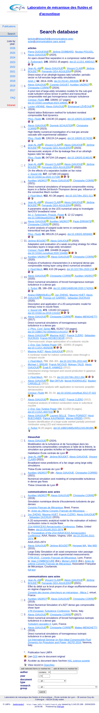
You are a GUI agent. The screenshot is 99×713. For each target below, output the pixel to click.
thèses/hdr (43, 39)
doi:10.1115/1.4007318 (42, 412)
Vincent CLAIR (75, 68)
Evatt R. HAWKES (53, 367)
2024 (12, 57)
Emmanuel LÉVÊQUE (80, 106)
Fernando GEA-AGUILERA (56, 71)
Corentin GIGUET (59, 84)
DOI (35, 656)
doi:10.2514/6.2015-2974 (51, 529)
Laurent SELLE (58, 415)
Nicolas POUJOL (84, 52)
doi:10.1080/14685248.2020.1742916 (75, 288)
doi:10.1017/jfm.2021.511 (80, 195)
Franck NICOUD (58, 364)
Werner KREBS (74, 418)
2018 (12, 85)
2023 (12, 62)
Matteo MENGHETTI (86, 316)
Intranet (11, 105)
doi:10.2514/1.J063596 (68, 81)
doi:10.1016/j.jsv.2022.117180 (45, 177)
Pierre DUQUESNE (38, 52)
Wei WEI (92, 545)
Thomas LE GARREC (54, 298)
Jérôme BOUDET (37, 241)
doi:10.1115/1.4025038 (42, 348)
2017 (12, 90)
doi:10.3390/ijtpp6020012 (43, 218)
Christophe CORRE (38, 87)
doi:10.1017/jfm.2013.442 (75, 361)
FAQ (12, 97)
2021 (12, 71)
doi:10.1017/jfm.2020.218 (82, 269)
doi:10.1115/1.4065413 (83, 61)
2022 (12, 67)
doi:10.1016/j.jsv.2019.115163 (45, 313)
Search (11, 34)
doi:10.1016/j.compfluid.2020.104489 (49, 253)
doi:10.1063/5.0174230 (81, 138)
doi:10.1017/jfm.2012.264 (72, 377)
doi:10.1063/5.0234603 (81, 119)
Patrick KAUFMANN (53, 418)
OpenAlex (49, 665)
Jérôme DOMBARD (63, 52)
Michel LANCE (70, 561)
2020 (12, 76)
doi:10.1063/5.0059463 (81, 234)
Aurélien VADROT (79, 84)
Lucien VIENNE (36, 106)
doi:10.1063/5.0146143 (81, 157)
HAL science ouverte (79, 660)
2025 (12, 53)
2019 (12, 81)
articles (32, 39)
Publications (8, 26)
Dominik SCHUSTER (61, 125)
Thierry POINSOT (77, 415)
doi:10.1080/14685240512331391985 (75, 428)
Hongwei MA (79, 545)
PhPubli (60, 706)
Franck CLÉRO (75, 335)
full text (32, 570)
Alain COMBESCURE (42, 561)
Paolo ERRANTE (82, 221)
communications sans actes (50, 41)
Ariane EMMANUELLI (39, 295)
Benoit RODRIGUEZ (75, 381)
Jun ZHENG (61, 295)
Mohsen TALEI (76, 364)
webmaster (18, 704)
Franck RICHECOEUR (52, 338)
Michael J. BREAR (38, 364)
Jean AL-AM (34, 68)
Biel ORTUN (56, 381)
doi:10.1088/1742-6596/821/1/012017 (49, 332)
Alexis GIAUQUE (37, 55)
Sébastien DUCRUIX (79, 298)
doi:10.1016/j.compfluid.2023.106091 (49, 103)
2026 (12, 48)
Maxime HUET (77, 295)
